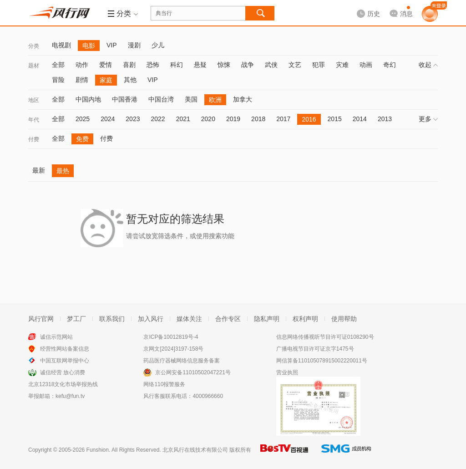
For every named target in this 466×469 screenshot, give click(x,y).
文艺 (295, 64)
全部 (58, 64)
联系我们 (112, 318)
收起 (428, 64)
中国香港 (124, 99)
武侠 (271, 64)
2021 (183, 118)
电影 (88, 45)
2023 (133, 118)
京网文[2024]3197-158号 (173, 349)
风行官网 (41, 318)
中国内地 (88, 99)
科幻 (176, 64)
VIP (111, 45)
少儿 (158, 45)
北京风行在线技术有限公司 (195, 450)
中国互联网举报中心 (64, 360)
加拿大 (242, 99)
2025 (83, 118)
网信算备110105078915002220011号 (321, 360)
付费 (33, 139)
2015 (335, 118)
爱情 (105, 64)
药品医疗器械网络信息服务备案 (181, 360)
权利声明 (305, 318)
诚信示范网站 (56, 337)
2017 (283, 118)
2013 (385, 118)
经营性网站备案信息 (64, 349)
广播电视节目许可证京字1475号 (315, 349)
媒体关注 (189, 318)
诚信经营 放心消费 (62, 372)
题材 (33, 65)
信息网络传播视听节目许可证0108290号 (325, 337)
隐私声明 (266, 318)
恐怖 (153, 64)
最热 (62, 170)
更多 (428, 118)
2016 (309, 119)
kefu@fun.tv (70, 396)
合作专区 (228, 318)
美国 (191, 99)
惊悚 (224, 64)
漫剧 (134, 45)
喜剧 (129, 64)
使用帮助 (344, 318)
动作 (82, 64)
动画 (366, 64)
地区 (33, 100)
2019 (233, 118)
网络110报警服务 (164, 384)
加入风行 (150, 318)
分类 (33, 46)
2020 (208, 118)
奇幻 (389, 64)
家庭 (106, 80)
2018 (258, 118)
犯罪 (318, 64)
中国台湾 (161, 99)
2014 (360, 118)
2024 (108, 118)
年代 (33, 120)
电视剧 (61, 45)
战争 (247, 64)
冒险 (58, 79)
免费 (82, 139)
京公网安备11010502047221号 (192, 372)
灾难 (342, 64)
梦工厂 (76, 318)
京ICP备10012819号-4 (170, 337)
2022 (158, 118)
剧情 (82, 79)
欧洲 (215, 99)
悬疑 (200, 64)
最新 (38, 170)
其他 (130, 79)
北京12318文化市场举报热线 (63, 384)
